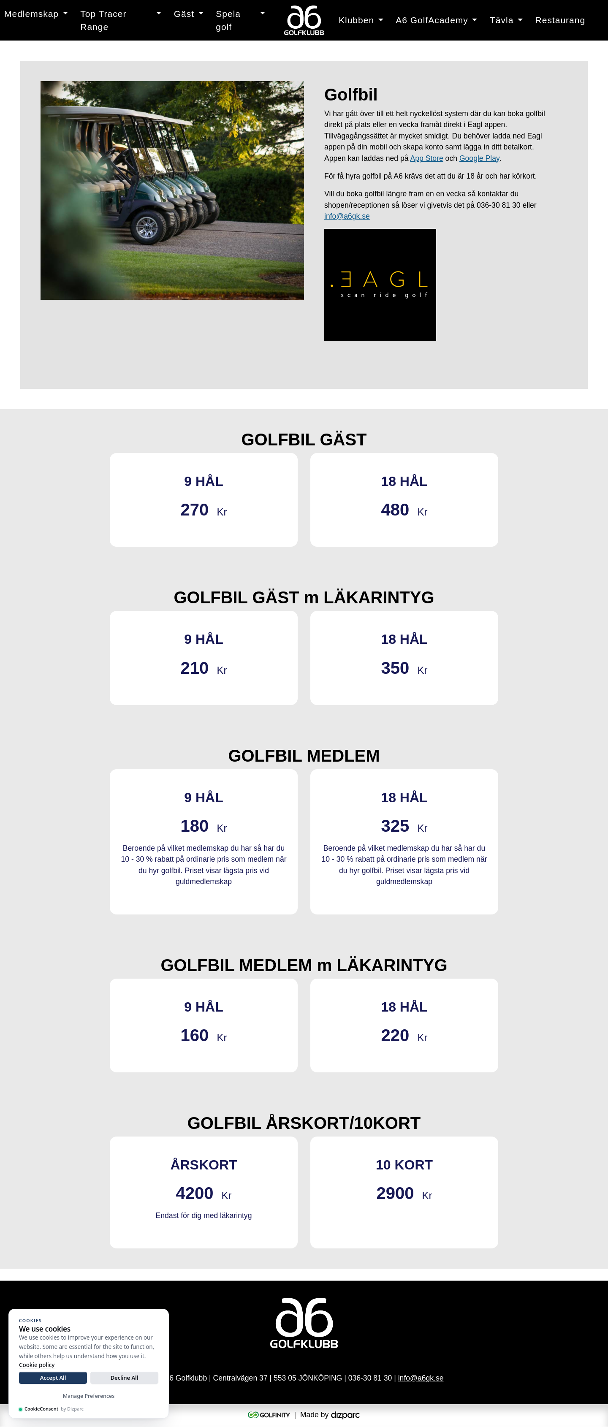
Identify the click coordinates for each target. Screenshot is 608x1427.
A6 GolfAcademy (432, 20)
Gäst (184, 14)
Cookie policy (36, 1365)
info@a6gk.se (347, 216)
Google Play (479, 158)
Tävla (501, 20)
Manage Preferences (89, 1396)
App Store (426, 158)
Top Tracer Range (103, 20)
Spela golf (228, 20)
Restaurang (560, 20)
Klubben (356, 20)
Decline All (124, 1377)
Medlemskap (31, 14)
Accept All (53, 1377)
